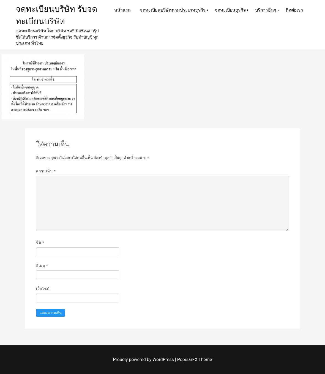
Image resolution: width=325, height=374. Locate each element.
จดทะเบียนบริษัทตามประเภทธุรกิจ (173, 10)
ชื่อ (40, 242)
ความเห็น (46, 171)
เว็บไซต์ (43, 289)
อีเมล (42, 266)
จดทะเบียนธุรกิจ (230, 10)
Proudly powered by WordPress (144, 359)
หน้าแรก (122, 10)
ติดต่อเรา (294, 10)
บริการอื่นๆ (265, 10)
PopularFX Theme (194, 359)
